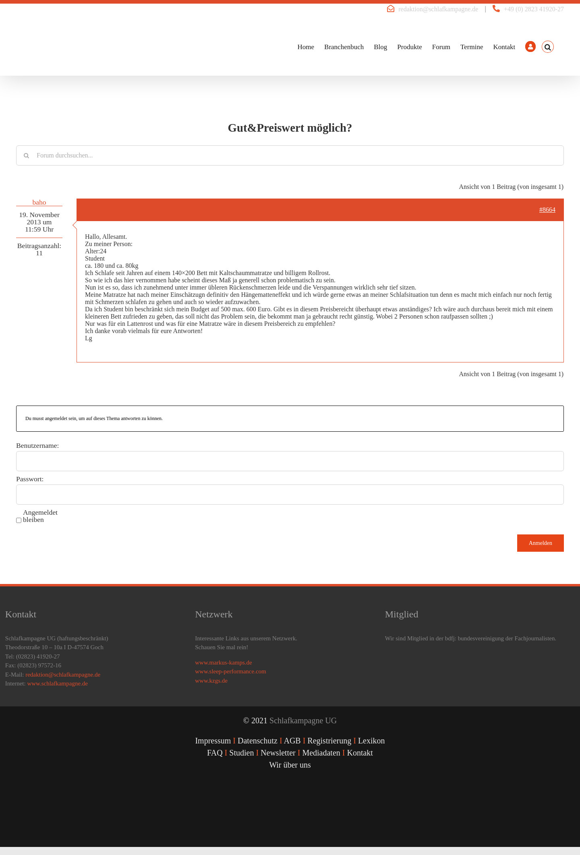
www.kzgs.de (211, 680)
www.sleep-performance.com (230, 671)
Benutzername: (37, 445)
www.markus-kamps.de (223, 662)
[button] (548, 46)
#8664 (547, 209)
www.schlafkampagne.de (57, 683)
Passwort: (30, 478)
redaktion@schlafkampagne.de (438, 9)
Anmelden (540, 543)
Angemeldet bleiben (40, 516)
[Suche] (26, 155)
